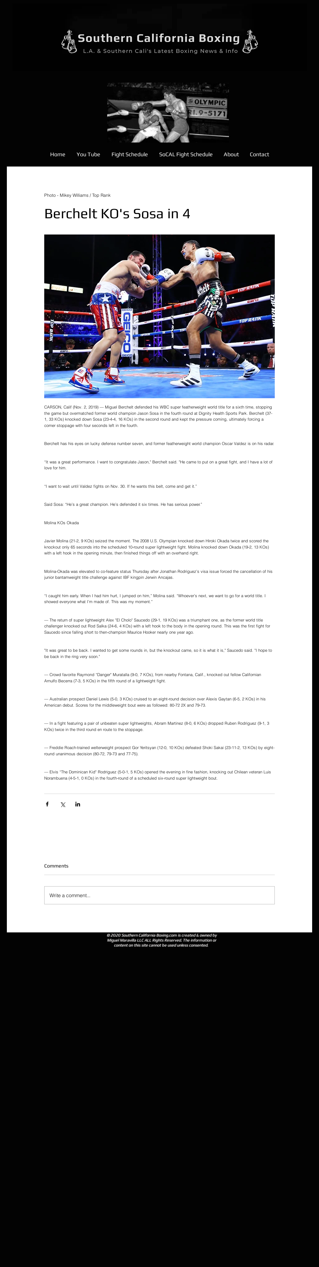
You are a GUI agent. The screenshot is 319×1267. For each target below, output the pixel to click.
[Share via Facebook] (47, 804)
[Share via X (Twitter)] (62, 804)
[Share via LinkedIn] (78, 804)
